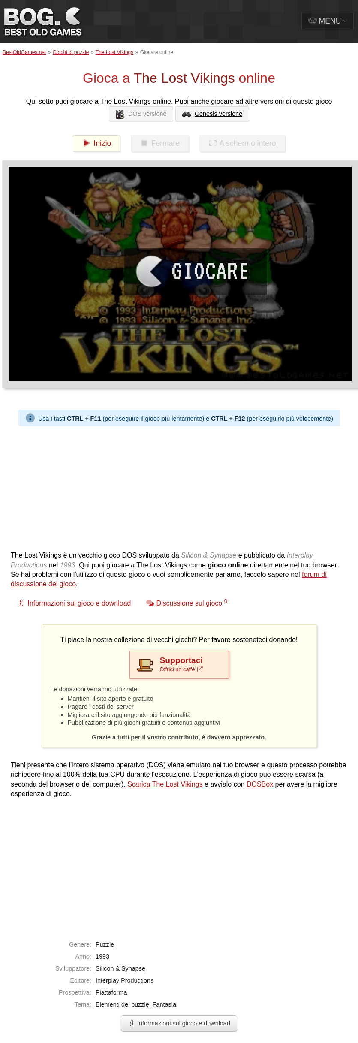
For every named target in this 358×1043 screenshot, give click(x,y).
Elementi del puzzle (122, 1004)
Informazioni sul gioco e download (179, 1023)
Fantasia (164, 1004)
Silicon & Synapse (120, 968)
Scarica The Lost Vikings (165, 784)
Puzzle (105, 944)
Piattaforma (111, 992)
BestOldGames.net (24, 52)
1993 (102, 956)
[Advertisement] (164, 486)
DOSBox (260, 784)
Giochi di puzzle (71, 52)
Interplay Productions (124, 980)
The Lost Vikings (115, 52)
